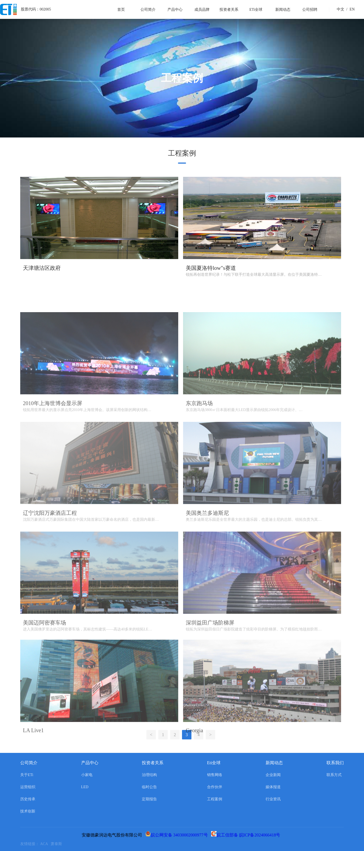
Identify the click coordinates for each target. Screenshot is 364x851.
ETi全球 (256, 10)
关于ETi (26, 775)
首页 (121, 10)
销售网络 (214, 775)
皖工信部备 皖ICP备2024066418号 (247, 835)
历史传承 (27, 799)
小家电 (86, 775)
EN (350, 9)
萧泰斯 (57, 844)
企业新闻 (273, 775)
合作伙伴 (214, 787)
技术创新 (27, 811)
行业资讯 (273, 799)
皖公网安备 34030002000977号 (177, 835)
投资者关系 (228, 10)
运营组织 (27, 787)
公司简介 (148, 10)
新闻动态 (282, 10)
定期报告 (149, 799)
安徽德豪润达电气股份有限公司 (113, 835)
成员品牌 (202, 10)
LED (84, 787)
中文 (340, 9)
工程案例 (214, 799)
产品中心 (175, 10)
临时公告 (149, 787)
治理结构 (149, 775)
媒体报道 (273, 787)
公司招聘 (309, 10)
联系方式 (334, 775)
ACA (45, 844)
